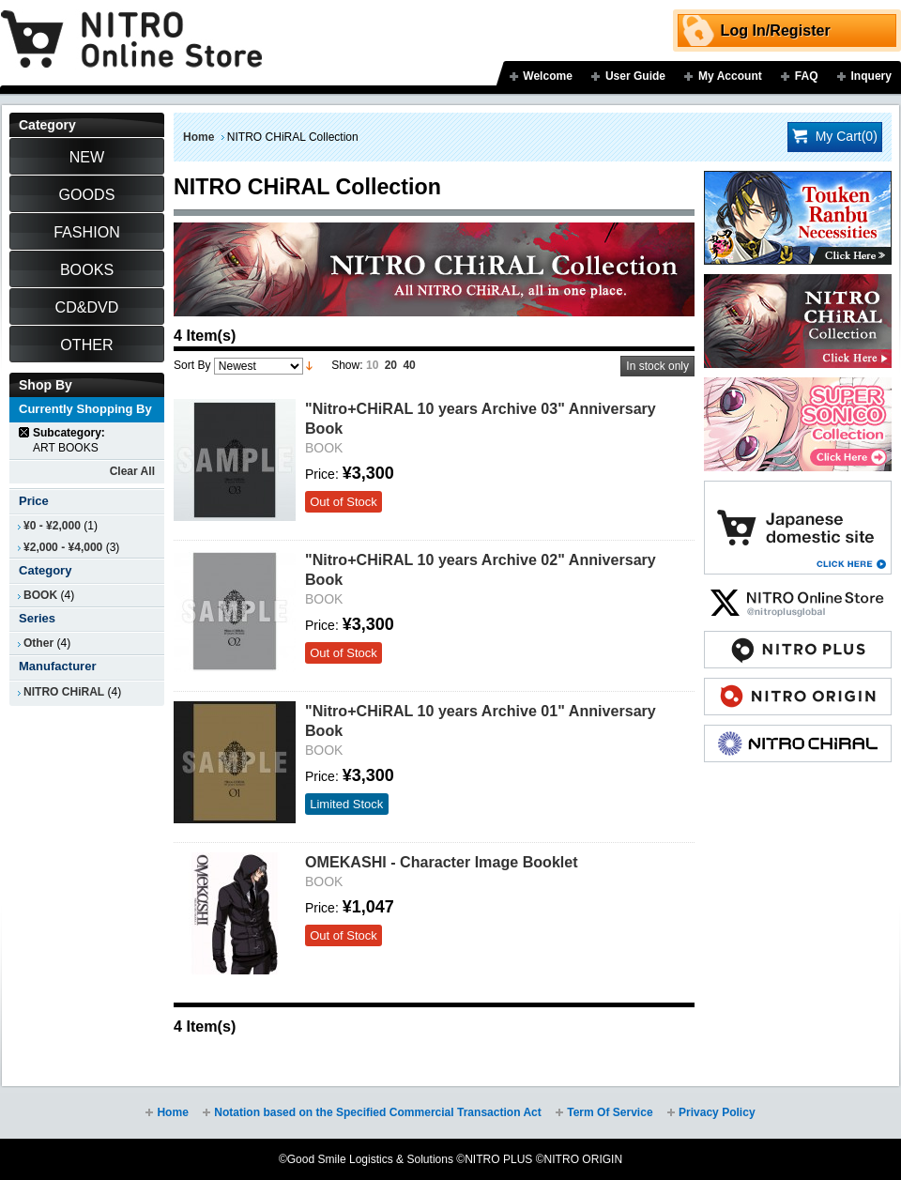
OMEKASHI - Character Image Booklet (441, 861)
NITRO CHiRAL (63, 691)
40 (409, 365)
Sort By (192, 365)
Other (38, 643)
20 (391, 365)
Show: (346, 365)
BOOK (40, 595)
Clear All (132, 471)
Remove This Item (25, 432)
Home (198, 137)
